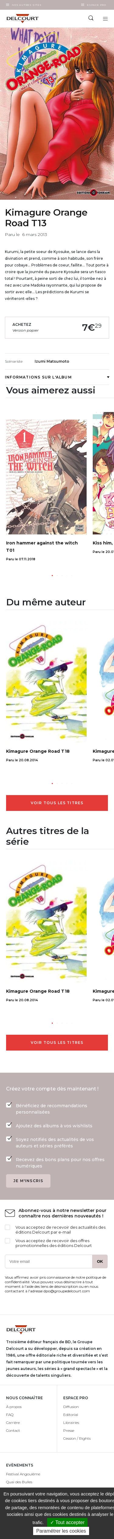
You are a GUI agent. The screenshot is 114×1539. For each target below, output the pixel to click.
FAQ (9, 1414)
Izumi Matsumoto (52, 361)
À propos (14, 1406)
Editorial (70, 1414)
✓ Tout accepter (67, 1522)
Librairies (71, 1422)
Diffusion (71, 1406)
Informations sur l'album (57, 377)
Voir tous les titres (57, 803)
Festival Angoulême (23, 1474)
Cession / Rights (77, 1438)
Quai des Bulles (19, 1482)
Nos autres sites (27, 4)
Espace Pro (96, 4)
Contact (13, 1430)
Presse (68, 1430)
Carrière (13, 1422)
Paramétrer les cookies (61, 1531)
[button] (52, 575)
